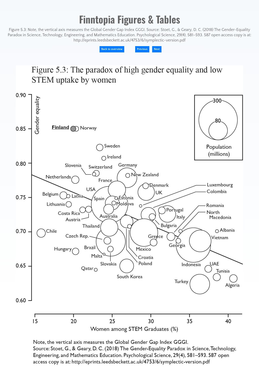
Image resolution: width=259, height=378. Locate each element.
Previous (142, 49)
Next (157, 49)
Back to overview (112, 49)
